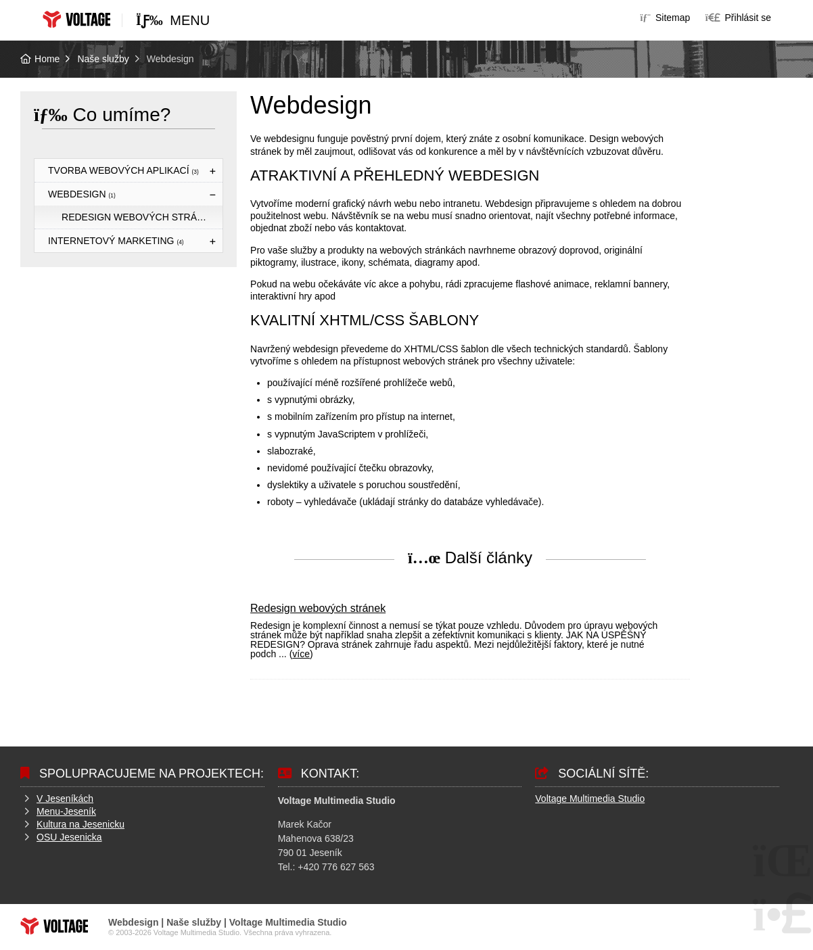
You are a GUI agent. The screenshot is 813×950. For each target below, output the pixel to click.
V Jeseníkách (65, 798)
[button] (738, 17)
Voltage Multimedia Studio (590, 798)
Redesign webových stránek (139, 217)
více (301, 653)
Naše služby (103, 59)
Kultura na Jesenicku (80, 824)
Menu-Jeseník (66, 811)
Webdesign (82, 194)
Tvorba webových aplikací (123, 170)
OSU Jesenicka (69, 837)
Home (76, 19)
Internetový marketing (116, 240)
